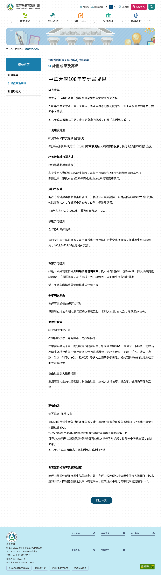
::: (1, 1)
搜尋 (151, 7)
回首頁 (86, 6)
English (125, 6)
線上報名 (80, 21)
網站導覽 (98, 6)
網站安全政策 (80, 568)
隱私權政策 (40, 568)
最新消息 (53, 21)
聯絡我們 (136, 21)
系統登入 (140, 6)
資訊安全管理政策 (60, 568)
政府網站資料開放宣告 (19, 568)
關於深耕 (25, 21)
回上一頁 (101, 500)
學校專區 (108, 21)
